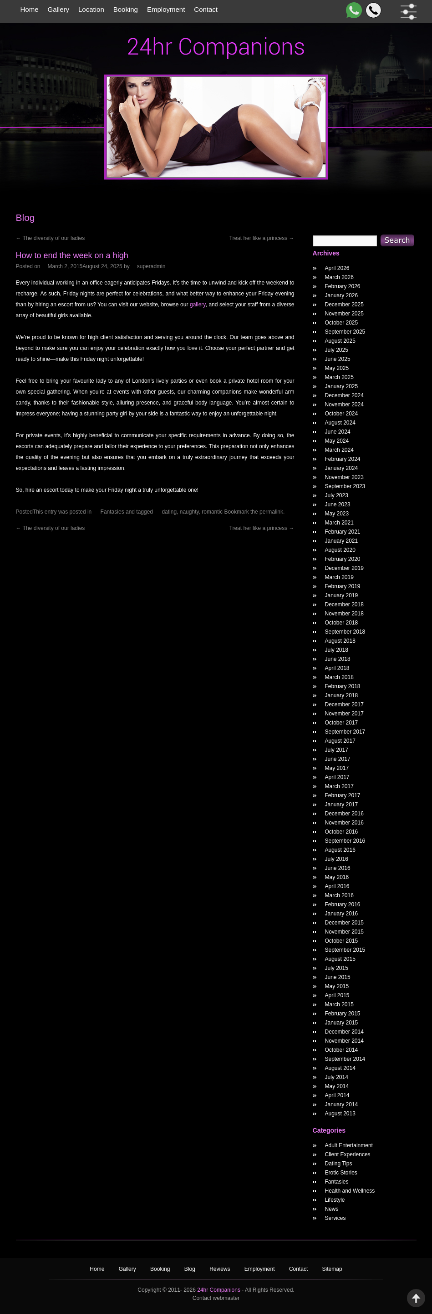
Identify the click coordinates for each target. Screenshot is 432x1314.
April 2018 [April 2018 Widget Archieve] (337, 668)
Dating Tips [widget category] (338, 1163)
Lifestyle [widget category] (335, 1200)
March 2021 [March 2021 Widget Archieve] (339, 523)
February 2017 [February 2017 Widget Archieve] (343, 795)
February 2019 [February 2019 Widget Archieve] (343, 586)
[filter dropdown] (407, 12)
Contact (206, 9)
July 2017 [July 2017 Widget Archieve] (336, 750)
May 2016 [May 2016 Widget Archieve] (337, 877)
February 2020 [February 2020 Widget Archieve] (343, 559)
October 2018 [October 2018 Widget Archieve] (341, 623)
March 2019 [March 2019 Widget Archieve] (339, 577)
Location (91, 9)
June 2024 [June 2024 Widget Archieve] (338, 432)
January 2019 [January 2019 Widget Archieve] (341, 595)
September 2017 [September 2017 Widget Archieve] (345, 732)
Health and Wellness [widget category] (350, 1191)
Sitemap (332, 1269)
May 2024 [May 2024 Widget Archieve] (337, 441)
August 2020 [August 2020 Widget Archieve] (340, 550)
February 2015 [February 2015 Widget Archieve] (343, 1013)
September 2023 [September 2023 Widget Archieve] (345, 486)
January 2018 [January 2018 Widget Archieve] (341, 695)
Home (29, 9)
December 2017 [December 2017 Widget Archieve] (344, 704)
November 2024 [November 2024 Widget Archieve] (344, 404)
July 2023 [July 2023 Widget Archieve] (336, 495)
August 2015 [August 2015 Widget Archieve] (340, 959)
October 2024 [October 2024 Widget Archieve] (341, 413)
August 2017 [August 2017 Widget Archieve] (340, 741)
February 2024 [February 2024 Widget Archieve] (343, 459)
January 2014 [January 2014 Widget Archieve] (341, 1104)
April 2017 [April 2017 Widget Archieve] (337, 777)
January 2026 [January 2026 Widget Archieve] (341, 295)
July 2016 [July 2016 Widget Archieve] (336, 859)
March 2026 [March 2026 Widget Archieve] (339, 277)
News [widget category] (332, 1209)
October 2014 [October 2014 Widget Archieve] (341, 1050)
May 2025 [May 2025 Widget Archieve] (337, 368)
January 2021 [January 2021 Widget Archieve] (341, 541)
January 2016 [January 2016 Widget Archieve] (341, 913)
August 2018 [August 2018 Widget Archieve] (340, 641)
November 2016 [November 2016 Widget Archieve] (344, 822)
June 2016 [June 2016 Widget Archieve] (338, 868)
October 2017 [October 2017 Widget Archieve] (341, 722)
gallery (197, 304)
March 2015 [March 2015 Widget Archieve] (339, 1004)
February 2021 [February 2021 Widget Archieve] (343, 532)
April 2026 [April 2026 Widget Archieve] (337, 268)
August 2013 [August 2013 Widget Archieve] (340, 1113)
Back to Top (416, 1298)
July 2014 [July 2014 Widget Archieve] (336, 1077)
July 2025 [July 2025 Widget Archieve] (336, 350)
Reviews (220, 1269)
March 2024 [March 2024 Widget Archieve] (339, 450)
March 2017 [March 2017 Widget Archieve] (339, 786)
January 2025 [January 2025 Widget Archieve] (341, 386)
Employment (166, 9)
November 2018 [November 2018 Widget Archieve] (344, 613)
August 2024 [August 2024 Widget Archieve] (340, 423)
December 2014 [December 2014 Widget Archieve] (344, 1032)
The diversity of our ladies (50, 238)
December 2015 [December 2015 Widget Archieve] (344, 922)
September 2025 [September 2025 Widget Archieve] (345, 332)
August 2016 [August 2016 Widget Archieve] (340, 850)
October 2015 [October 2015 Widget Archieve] (341, 941)
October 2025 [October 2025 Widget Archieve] (341, 323)
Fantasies (112, 512)
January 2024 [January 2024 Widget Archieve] (341, 468)
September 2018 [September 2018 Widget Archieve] (345, 632)
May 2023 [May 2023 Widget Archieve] (337, 513)
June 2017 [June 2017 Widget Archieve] (338, 759)
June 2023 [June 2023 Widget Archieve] (338, 504)
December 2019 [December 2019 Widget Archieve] (344, 568)
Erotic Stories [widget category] (341, 1172)
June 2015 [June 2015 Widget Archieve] (338, 977)
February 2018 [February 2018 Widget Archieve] (343, 686)
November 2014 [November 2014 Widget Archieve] (344, 1041)
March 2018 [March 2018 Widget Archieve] (339, 677)
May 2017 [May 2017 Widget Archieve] (337, 768)
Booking (125, 9)
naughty (189, 512)
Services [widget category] (335, 1218)
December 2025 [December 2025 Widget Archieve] (344, 304)
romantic (212, 512)
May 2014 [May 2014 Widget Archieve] (337, 1086)
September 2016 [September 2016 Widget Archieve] (345, 841)
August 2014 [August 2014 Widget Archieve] (340, 1068)
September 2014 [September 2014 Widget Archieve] (345, 1059)
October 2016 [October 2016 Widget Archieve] (341, 832)
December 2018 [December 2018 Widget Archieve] (344, 604)
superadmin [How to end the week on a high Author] (151, 266)
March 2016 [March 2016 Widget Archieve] (339, 895)
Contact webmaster (216, 1298)
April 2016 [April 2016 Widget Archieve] (337, 886)
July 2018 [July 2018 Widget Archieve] (336, 650)
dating (169, 512)
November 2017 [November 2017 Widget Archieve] (344, 713)
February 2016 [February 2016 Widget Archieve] (343, 904)
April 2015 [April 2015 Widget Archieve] (337, 995)
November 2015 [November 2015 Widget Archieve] (344, 932)
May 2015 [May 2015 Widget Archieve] (337, 986)
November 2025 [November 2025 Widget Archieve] (344, 313)
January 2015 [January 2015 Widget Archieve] (341, 1022)
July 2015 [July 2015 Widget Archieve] (336, 968)
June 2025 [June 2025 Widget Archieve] (338, 359)
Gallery (59, 9)
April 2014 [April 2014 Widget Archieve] (337, 1095)
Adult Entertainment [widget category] (349, 1145)
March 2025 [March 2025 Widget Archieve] (339, 377)
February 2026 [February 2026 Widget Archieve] (343, 286)
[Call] (371, 10)
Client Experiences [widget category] (348, 1154)
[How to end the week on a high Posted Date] (85, 266)
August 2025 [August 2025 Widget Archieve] (340, 341)
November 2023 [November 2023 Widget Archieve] (344, 477)
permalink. (272, 512)
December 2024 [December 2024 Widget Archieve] (344, 395)
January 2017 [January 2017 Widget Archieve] (341, 804)
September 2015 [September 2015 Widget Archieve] (345, 950)
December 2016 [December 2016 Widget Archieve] (344, 813)
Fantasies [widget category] (337, 1182)
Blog (190, 1269)
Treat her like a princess (262, 238)
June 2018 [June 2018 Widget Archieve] (338, 659)
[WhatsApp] (352, 10)
